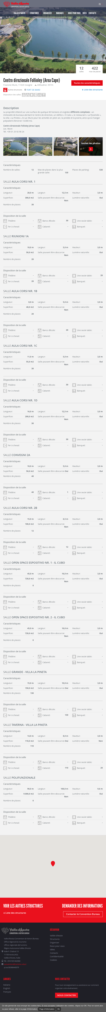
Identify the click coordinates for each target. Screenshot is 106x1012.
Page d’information (46, 1009)
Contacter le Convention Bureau (83, 914)
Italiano (6, 984)
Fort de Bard (32, 89)
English (6, 988)
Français (7, 991)
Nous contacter (66, 995)
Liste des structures (92, 89)
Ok (58, 1009)
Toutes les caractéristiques (87, 82)
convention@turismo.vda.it (15, 964)
